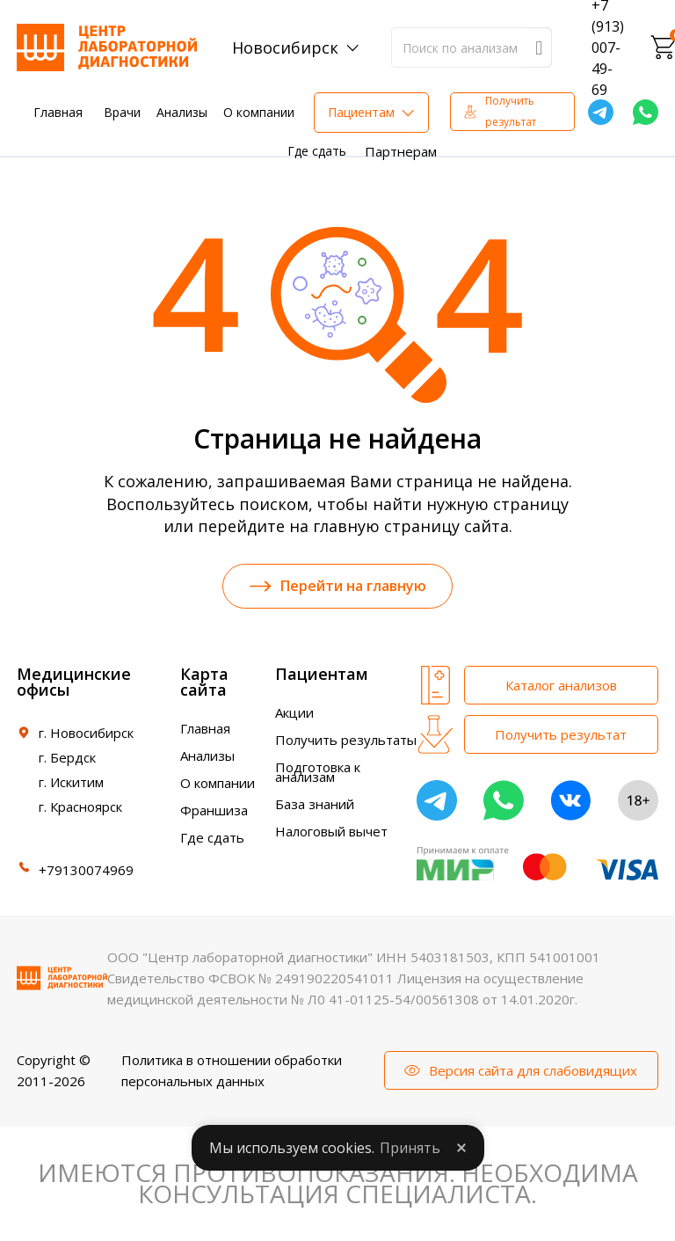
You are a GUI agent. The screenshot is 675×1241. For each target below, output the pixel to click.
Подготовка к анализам (317, 773)
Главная (58, 112)
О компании (258, 112)
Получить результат (510, 111)
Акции (294, 714)
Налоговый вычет (331, 833)
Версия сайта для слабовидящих (533, 1072)
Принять (410, 1147)
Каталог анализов (561, 687)
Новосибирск (285, 47)
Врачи (122, 112)
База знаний (314, 805)
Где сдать (316, 150)
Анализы (181, 112)
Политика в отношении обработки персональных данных (231, 1072)
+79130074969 (86, 871)
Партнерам (401, 151)
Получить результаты (346, 741)
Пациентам (361, 112)
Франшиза (214, 812)
